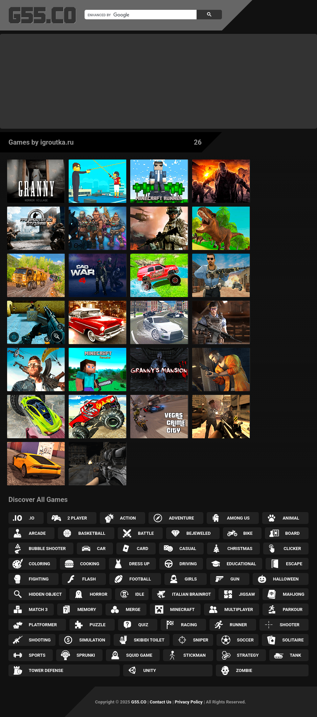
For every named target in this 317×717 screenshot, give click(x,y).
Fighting (39, 579)
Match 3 (38, 609)
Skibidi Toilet (149, 639)
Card (142, 548)
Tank (295, 655)
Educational (241, 563)
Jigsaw (247, 594)
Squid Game (139, 655)
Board (292, 533)
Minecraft (182, 609)
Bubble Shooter (47, 548)
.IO (32, 518)
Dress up (139, 563)
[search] (140, 15)
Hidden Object (45, 594)
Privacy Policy (188, 701)
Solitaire (292, 639)
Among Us (238, 518)
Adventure (181, 518)
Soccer (245, 639)
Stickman (194, 655)
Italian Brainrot (191, 594)
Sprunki (85, 655)
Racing (189, 624)
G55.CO (138, 701)
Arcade (37, 533)
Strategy (248, 655)
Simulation (92, 639)
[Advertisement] (158, 81)
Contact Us (161, 701)
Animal (290, 518)
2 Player (77, 518)
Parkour (292, 609)
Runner (238, 624)
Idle (139, 594)
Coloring (39, 563)
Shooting (40, 639)
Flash (89, 579)
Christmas (239, 548)
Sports (37, 655)
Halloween (286, 579)
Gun (235, 579)
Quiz (143, 624)
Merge (133, 609)
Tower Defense (46, 670)
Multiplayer (238, 609)
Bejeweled (198, 533)
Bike (248, 533)
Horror (98, 594)
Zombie (244, 670)
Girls (191, 579)
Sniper (200, 639)
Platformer (43, 624)
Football (140, 579)
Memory (86, 609)
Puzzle (98, 624)
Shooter (289, 624)
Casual (187, 548)
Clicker (292, 548)
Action (128, 518)
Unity (149, 670)
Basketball (91, 533)
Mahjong (293, 594)
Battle (146, 533)
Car (101, 548)
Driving (188, 563)
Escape (294, 563)
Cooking (89, 563)
